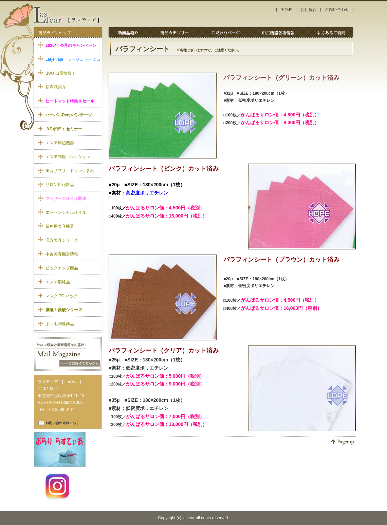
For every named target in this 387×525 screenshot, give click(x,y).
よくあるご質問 (330, 32)
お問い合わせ (337, 10)
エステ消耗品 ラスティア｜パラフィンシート (67, 15)
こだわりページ (227, 32)
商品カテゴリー (175, 32)
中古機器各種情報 (280, 32)
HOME (286, 10)
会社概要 (308, 10)
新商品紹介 (128, 32)
